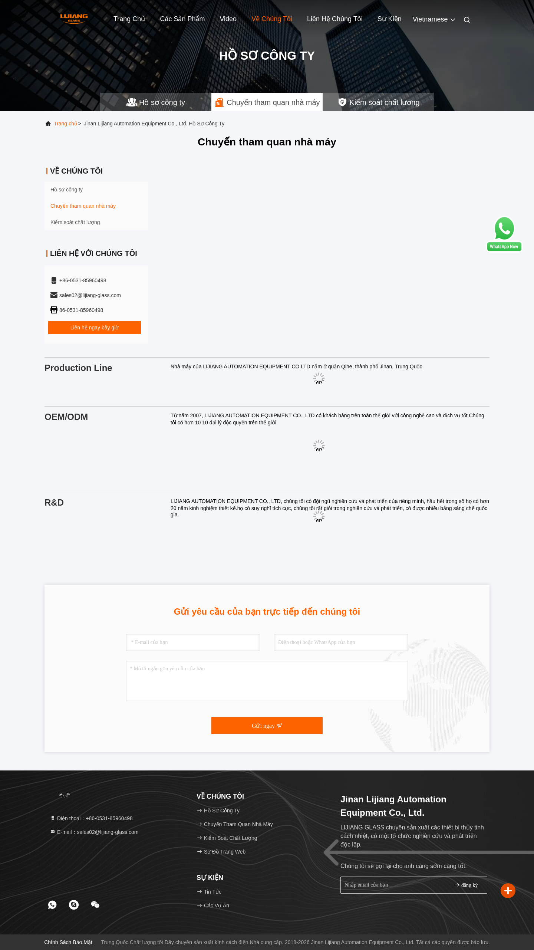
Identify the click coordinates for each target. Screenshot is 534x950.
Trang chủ (66, 123)
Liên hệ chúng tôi (335, 19)
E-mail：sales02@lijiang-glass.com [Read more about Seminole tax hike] (94, 832)
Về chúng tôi (271, 19)
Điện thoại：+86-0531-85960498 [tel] (91, 818)
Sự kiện (390, 19)
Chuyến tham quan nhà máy (83, 206)
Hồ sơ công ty (66, 190)
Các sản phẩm (182, 19)
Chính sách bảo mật (68, 942)
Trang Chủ (129, 19)
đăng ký (466, 885)
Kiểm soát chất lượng (75, 222)
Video (228, 19)
